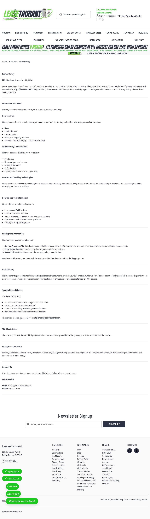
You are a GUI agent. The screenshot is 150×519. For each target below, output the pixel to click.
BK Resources (108, 465)
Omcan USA (107, 471)
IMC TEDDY (106, 452)
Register (111, 15)
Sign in (102, 15)
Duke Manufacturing (111, 480)
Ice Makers (38, 33)
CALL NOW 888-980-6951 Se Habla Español (107, 11)
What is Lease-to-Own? (67, 40)
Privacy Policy (83, 459)
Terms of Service (84, 474)
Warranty (39, 40)
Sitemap (81, 489)
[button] (75, 49)
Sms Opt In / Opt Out (86, 480)
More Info (139, 40)
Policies (80, 456)
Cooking (6, 33)
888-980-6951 (11, 461)
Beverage (56, 474)
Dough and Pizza (14, 40)
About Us (81, 462)
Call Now (12, 486)
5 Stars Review (83, 471)
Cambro (105, 462)
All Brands (81, 465)
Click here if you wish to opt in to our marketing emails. (124, 499)
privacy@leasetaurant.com (19, 385)
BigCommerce (16, 511)
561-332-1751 (14, 388)
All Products (82, 468)
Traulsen (106, 474)
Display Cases (74, 33)
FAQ (79, 449)
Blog (79, 452)
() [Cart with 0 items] (101, 19)
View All (105, 483)
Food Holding (112, 33)
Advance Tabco (109, 449)
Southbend (107, 468)
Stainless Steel (93, 33)
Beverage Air (108, 477)
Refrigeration (55, 33)
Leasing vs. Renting (85, 477)
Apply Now (95, 40)
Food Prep (129, 33)
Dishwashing (21, 33)
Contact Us (117, 40)
